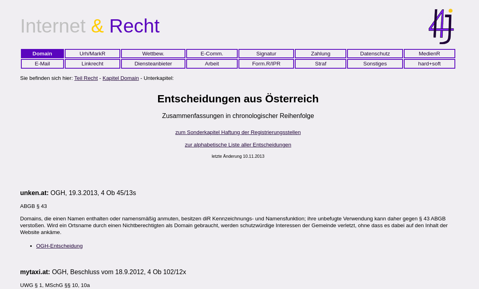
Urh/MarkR (92, 54)
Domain (42, 54)
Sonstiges (375, 64)
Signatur (266, 54)
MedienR (429, 54)
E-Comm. (212, 54)
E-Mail (42, 64)
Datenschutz (375, 54)
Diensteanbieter (153, 64)
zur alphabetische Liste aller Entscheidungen (238, 145)
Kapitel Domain (121, 78)
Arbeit (212, 64)
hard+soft (429, 64)
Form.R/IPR (266, 64)
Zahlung (320, 54)
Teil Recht (86, 78)
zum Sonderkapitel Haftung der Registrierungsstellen (238, 132)
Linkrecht (92, 64)
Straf (320, 64)
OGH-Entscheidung (59, 246)
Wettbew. (153, 54)
